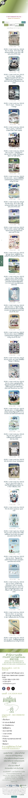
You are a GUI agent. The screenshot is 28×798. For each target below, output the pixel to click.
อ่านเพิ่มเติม (22, 794)
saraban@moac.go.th (9, 683)
